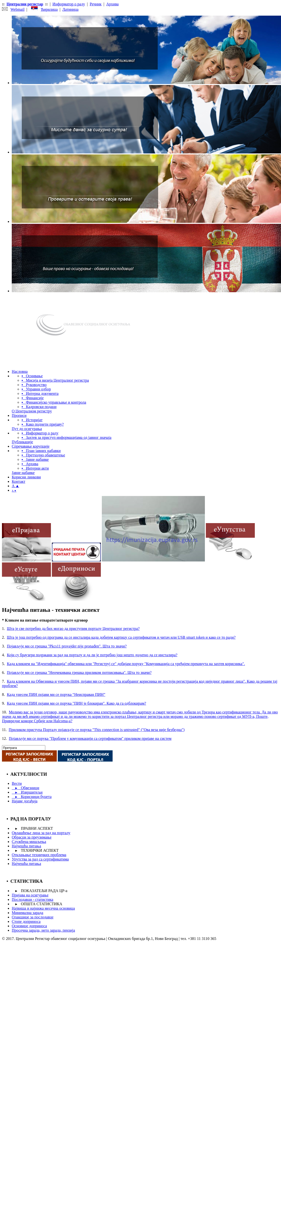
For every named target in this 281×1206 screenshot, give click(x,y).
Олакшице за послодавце (32, 917)
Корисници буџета (31, 797)
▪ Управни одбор (36, 389)
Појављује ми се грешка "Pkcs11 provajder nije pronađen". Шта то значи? (67, 646)
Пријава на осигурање (30, 895)
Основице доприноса (29, 926)
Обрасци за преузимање (31, 837)
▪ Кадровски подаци (39, 407)
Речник (96, 4)
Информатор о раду (68, 4)
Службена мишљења (29, 842)
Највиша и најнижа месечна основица (43, 908)
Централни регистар (25, 4)
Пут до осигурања (27, 429)
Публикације (22, 442)
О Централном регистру (32, 411)
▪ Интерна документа (40, 393)
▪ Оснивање (32, 376)
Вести (17, 783)
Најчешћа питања (26, 846)
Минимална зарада (27, 913)
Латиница (70, 9)
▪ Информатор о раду (40, 433)
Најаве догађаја (24, 801)
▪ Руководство (34, 385)
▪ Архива (30, 464)
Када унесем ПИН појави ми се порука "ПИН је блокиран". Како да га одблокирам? (76, 703)
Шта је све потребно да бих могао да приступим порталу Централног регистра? (73, 628)
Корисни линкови (26, 477)
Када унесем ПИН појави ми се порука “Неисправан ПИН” (56, 694)
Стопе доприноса (26, 921)
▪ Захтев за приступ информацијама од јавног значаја (66, 437)
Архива (112, 4)
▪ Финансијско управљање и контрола (54, 402)
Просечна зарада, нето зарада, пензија (43, 930)
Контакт (18, 481)
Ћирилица (49, 9)
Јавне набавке (23, 473)
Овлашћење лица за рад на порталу (41, 833)
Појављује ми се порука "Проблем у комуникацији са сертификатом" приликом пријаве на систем (90, 738)
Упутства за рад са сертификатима (40, 859)
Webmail (17, 9)
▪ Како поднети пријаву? (43, 424)
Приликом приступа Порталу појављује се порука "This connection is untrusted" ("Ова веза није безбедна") (97, 730)
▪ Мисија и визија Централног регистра (55, 380)
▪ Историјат (32, 420)
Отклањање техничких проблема (39, 855)
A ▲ (15, 486)
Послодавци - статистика (32, 899)
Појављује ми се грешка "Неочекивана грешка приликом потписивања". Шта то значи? (79, 672)
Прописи (19, 415)
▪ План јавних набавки (41, 451)
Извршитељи (27, 792)
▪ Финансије (33, 398)
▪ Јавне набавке (35, 459)
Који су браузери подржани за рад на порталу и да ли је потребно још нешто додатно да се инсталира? (92, 655)
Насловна (20, 371)
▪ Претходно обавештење (43, 455)
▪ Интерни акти (35, 468)
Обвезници (25, 788)
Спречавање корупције (30, 446)
